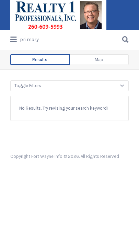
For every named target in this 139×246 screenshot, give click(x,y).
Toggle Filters (27, 85)
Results (39, 59)
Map (99, 59)
